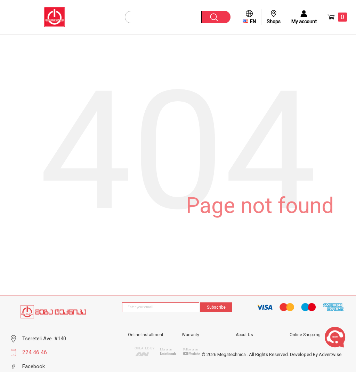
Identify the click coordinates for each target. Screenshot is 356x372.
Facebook (33, 366)
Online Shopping (305, 334)
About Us (244, 334)
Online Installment (145, 334)
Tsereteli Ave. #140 (44, 338)
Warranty (190, 334)
